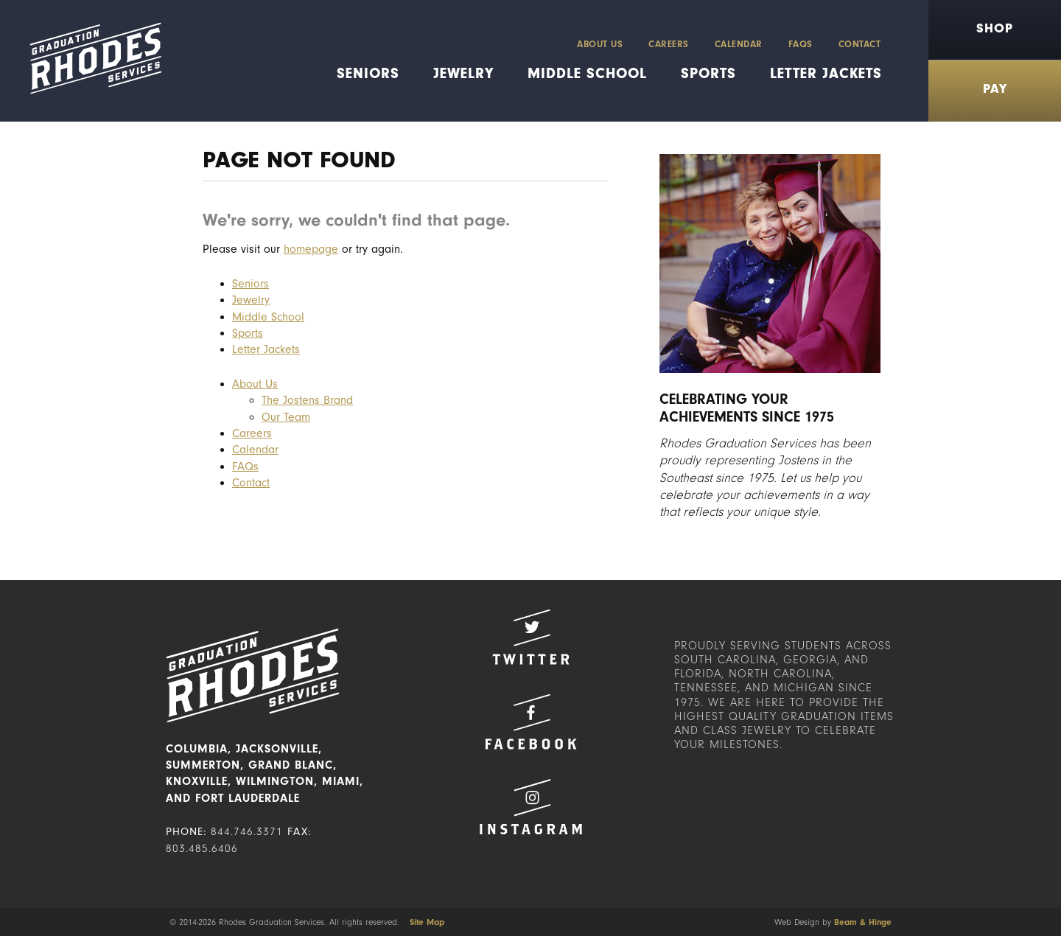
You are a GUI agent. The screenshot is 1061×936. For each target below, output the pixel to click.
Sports (708, 73)
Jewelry (463, 73)
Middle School (587, 73)
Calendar (739, 43)
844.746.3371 (247, 831)
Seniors (368, 73)
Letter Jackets (826, 73)
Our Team (286, 417)
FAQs (800, 43)
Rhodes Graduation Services (90, 61)
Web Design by (833, 922)
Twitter (530, 637)
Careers (668, 43)
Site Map (427, 922)
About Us (600, 43)
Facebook (530, 722)
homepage (311, 249)
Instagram (530, 806)
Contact (859, 43)
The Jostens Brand (307, 400)
